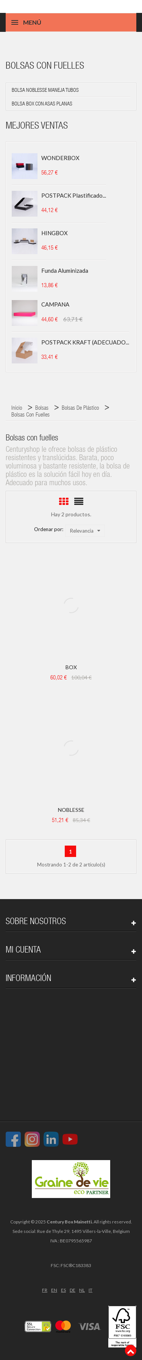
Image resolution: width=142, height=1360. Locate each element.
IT (90, 1290)
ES (63, 1290)
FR (44, 1290)
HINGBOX (54, 233)
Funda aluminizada (64, 270)
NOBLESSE (71, 810)
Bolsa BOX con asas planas (42, 104)
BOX (71, 667)
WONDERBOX (60, 157)
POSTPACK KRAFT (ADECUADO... (85, 342)
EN (54, 1290)
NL (82, 1290)
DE (72, 1290)
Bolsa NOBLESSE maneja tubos (45, 90)
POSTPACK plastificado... (73, 195)
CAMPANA (55, 304)
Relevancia (85, 530)
